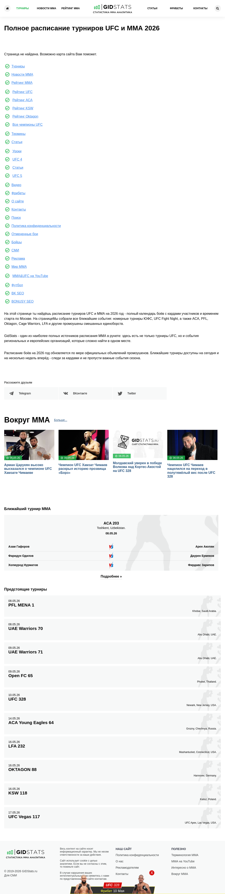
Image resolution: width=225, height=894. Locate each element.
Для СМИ (10, 875)
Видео (16, 185)
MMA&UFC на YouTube (30, 276)
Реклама (18, 258)
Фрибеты (176, 8)
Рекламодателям (127, 867)
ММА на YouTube (183, 861)
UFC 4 (17, 159)
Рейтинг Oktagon (25, 116)
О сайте (18, 201)
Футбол (17, 285)
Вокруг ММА (179, 874)
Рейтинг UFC (22, 92)
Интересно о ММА (183, 867)
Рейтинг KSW (22, 108)
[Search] (218, 8)
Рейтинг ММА (70, 8)
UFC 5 (17, 176)
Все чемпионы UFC (27, 124)
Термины (19, 134)
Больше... (60, 420)
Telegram (25, 393)
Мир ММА (19, 266)
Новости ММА (46, 8)
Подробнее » (111, 576)
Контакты (200, 8)
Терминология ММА (184, 855)
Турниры (22, 8)
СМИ (15, 250)
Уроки (16, 151)
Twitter (131, 393)
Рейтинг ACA (22, 100)
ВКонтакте (80, 393)
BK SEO (18, 293)
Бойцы (17, 242)
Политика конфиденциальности (36, 226)
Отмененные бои (25, 234)
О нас (119, 861)
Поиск (16, 217)
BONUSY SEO (23, 301)
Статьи (152, 8)
